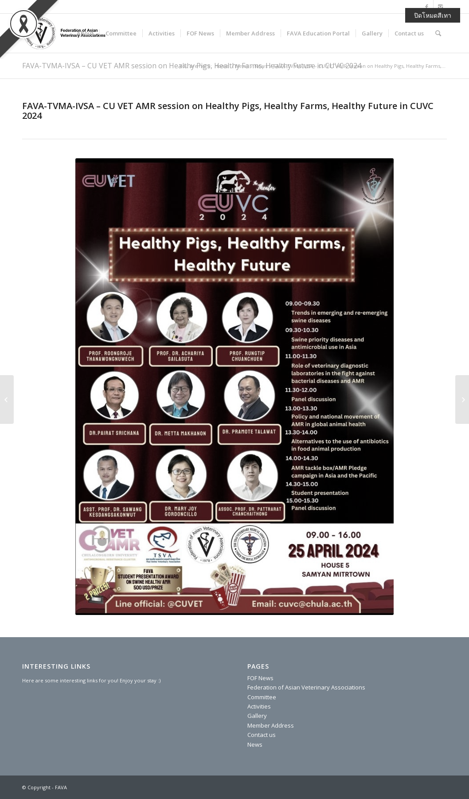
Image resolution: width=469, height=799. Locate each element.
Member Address (270, 725)
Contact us (261, 735)
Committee (261, 697)
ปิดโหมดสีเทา (432, 15)
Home (222, 66)
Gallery (257, 716)
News (241, 66)
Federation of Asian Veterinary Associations (306, 687)
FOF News (260, 678)
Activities (259, 706)
